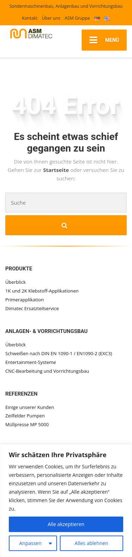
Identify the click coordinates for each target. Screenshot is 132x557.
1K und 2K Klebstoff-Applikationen (41, 291)
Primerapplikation (24, 299)
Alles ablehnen (91, 543)
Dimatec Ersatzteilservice (32, 308)
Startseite (56, 169)
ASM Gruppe (77, 18)
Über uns (51, 18)
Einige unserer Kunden (29, 407)
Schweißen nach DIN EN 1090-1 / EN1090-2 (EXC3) (58, 353)
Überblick (15, 282)
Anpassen (30, 543)
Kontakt (30, 18)
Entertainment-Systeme (30, 362)
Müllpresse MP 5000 (27, 424)
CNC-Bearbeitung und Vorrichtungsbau (47, 371)
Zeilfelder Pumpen (25, 415)
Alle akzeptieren (66, 524)
